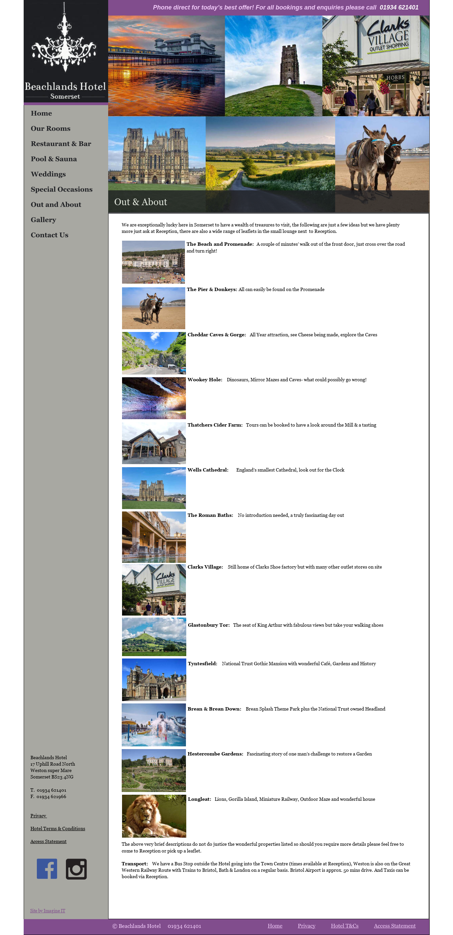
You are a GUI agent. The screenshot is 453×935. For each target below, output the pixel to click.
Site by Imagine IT (47, 910)
